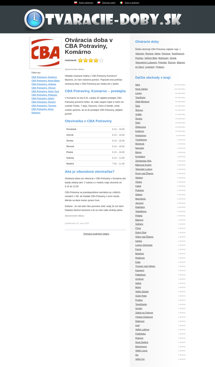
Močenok (139, 144)
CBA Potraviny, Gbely (43, 98)
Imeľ (137, 325)
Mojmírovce (141, 346)
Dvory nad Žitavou (144, 173)
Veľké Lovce (141, 350)
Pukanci (160, 67)
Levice (138, 93)
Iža (136, 355)
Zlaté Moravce (142, 101)
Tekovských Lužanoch (146, 62)
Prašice (139, 300)
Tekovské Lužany (143, 169)
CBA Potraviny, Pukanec (44, 95)
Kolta (137, 262)
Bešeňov (139, 253)
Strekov (139, 177)
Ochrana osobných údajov (96, 234)
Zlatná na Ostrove (144, 312)
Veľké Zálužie (142, 291)
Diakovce (139, 321)
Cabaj (138, 186)
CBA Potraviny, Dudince (44, 77)
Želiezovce (140, 127)
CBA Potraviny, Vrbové (43, 88)
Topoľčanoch (177, 53)
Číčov (138, 228)
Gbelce (138, 194)
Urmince (139, 279)
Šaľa (137, 106)
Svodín (138, 308)
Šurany (138, 118)
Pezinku (139, 58)
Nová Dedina (141, 342)
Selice (138, 283)
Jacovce (139, 203)
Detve (157, 53)
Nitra (137, 85)
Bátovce (139, 220)
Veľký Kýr (140, 359)
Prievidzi (162, 62)
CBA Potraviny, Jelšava (44, 84)
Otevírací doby (109, 2)
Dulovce (139, 338)
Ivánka (138, 241)
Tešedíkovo (141, 211)
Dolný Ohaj (140, 232)
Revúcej (149, 53)
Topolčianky (141, 304)
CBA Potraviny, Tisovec (44, 105)
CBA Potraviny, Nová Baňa (45, 80)
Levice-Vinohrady (144, 245)
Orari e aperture (132, 2)
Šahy (137, 122)
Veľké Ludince (142, 329)
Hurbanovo (140, 135)
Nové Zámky (141, 89)
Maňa (138, 287)
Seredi (173, 58)
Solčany (139, 224)
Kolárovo (139, 131)
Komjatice (140, 156)
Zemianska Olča (143, 161)
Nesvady (139, 148)
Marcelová (140, 199)
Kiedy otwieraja (86, 2)
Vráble (138, 114)
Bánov (138, 152)
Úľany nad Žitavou (144, 237)
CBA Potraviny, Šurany (44, 102)
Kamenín (139, 270)
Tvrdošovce (141, 140)
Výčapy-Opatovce (144, 317)
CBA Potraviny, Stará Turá (45, 91)
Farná (138, 249)
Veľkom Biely (150, 58)
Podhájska (140, 334)
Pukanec (139, 190)
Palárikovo (140, 274)
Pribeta (138, 215)
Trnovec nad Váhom (145, 266)
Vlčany (138, 182)
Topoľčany (140, 97)
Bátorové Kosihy (143, 165)
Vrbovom (139, 53)
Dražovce (140, 258)
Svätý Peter (141, 296)
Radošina (140, 207)
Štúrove (172, 62)
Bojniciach (163, 58)
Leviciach (149, 67)
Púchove (166, 53)
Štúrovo (139, 110)
